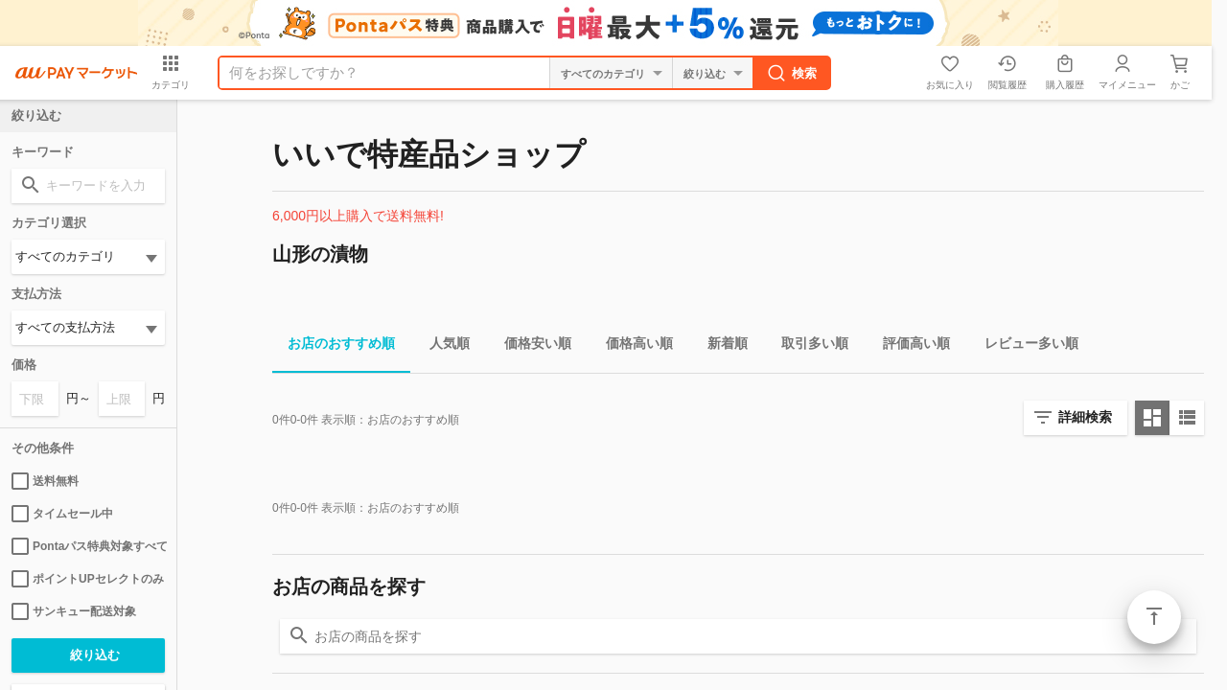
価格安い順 (530, 346)
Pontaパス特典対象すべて (88, 546)
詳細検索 (1085, 417)
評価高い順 (909, 346)
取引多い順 (807, 346)
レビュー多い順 (1023, 346)
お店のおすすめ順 (333, 346)
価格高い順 (631, 346)
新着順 (720, 346)
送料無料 (45, 481)
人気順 (442, 346)
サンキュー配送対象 (74, 611)
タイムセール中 (62, 513)
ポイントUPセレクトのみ (88, 578)
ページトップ (1154, 617)
